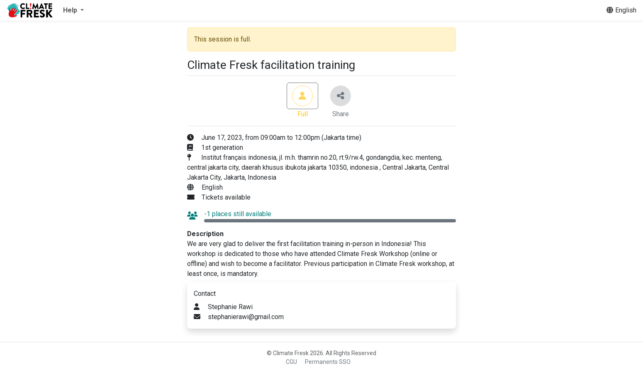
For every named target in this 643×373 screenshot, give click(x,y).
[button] (73, 10)
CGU (291, 361)
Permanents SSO (328, 361)
